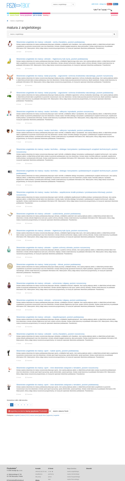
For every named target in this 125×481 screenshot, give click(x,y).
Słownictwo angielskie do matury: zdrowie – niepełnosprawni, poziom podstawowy (50, 317)
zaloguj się (102, 4)
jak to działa (37, 15)
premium (114, 15)
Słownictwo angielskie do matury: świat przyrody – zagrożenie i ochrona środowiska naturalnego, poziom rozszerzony (64, 76)
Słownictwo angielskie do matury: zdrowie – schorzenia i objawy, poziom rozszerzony (51, 283)
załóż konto (95, 4)
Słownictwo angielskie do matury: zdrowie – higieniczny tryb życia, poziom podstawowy (52, 59)
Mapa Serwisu (71, 468)
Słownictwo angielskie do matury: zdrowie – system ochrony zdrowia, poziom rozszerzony (53, 248)
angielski (17, 415)
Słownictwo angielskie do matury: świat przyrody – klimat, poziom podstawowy (48, 264)
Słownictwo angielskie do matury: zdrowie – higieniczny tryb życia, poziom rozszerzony (52, 231)
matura (23, 415)
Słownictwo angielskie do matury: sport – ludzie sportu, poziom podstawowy (47, 351)
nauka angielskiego (73, 471)
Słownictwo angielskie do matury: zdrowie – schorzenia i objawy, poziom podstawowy (51, 300)
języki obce (42, 415)
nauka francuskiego (73, 479)
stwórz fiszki (14, 15)
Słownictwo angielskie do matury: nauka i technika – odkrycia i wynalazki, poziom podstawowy (55, 130)
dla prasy (38, 476)
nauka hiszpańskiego (73, 476)
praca (49, 476)
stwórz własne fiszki (60, 411)
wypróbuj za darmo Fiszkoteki (27, 411)
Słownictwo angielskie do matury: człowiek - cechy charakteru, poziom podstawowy (50, 42)
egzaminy (50, 415)
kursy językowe (26, 15)
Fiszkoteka (29, 51)
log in (109, 4)
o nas (49, 471)
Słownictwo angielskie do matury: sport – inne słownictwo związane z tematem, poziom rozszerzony (57, 368)
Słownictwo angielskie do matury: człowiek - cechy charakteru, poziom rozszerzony (50, 334)
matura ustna (34, 415)
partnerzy (51, 474)
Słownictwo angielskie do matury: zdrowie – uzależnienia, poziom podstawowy (48, 214)
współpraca (38, 474)
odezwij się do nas (41, 471)
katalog (46, 15)
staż (49, 479)
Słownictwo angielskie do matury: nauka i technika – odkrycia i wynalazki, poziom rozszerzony (55, 111)
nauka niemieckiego (73, 474)
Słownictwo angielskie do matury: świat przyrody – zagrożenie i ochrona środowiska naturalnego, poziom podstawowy (64, 93)
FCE (27, 415)
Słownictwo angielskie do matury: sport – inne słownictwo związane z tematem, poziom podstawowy (57, 385)
